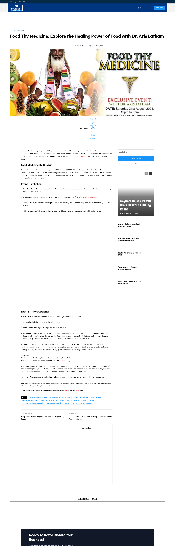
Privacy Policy (139, 164)
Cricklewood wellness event (37, 358)
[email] (136, 152)
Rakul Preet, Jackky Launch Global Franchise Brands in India (128, 239)
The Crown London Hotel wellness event (79, 363)
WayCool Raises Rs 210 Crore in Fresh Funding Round (134, 208)
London (91, 360)
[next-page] (150, 173)
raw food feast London (54, 363)
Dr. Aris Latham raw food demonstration (87, 358)
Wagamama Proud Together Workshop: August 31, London (42, 377)
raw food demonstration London (33, 363)
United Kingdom (17, 30)
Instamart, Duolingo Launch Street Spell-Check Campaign (128, 225)
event (59, 282)
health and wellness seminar (76, 360)
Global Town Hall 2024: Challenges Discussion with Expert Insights (90, 377)
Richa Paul (123, 213)
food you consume (80, 156)
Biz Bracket (78, 46)
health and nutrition (88, 197)
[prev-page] (146, 173)
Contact (77, 350)
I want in (136, 158)
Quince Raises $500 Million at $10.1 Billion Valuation (128, 282)
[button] (139, 8)
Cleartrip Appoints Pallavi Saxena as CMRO (129, 254)
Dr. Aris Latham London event (60, 358)
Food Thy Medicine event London (52, 360)
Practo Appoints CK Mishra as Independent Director (127, 268)
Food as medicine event (30, 360)
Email (66, 350)
